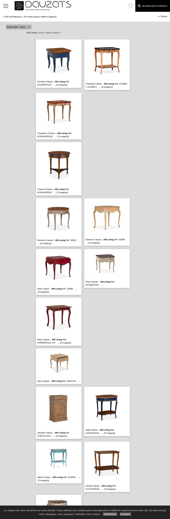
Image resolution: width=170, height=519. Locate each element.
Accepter (125, 514)
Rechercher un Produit (152, 5)
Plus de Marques (13, 16)
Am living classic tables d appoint (40, 16)
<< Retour (162, 16)
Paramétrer (110, 514)
